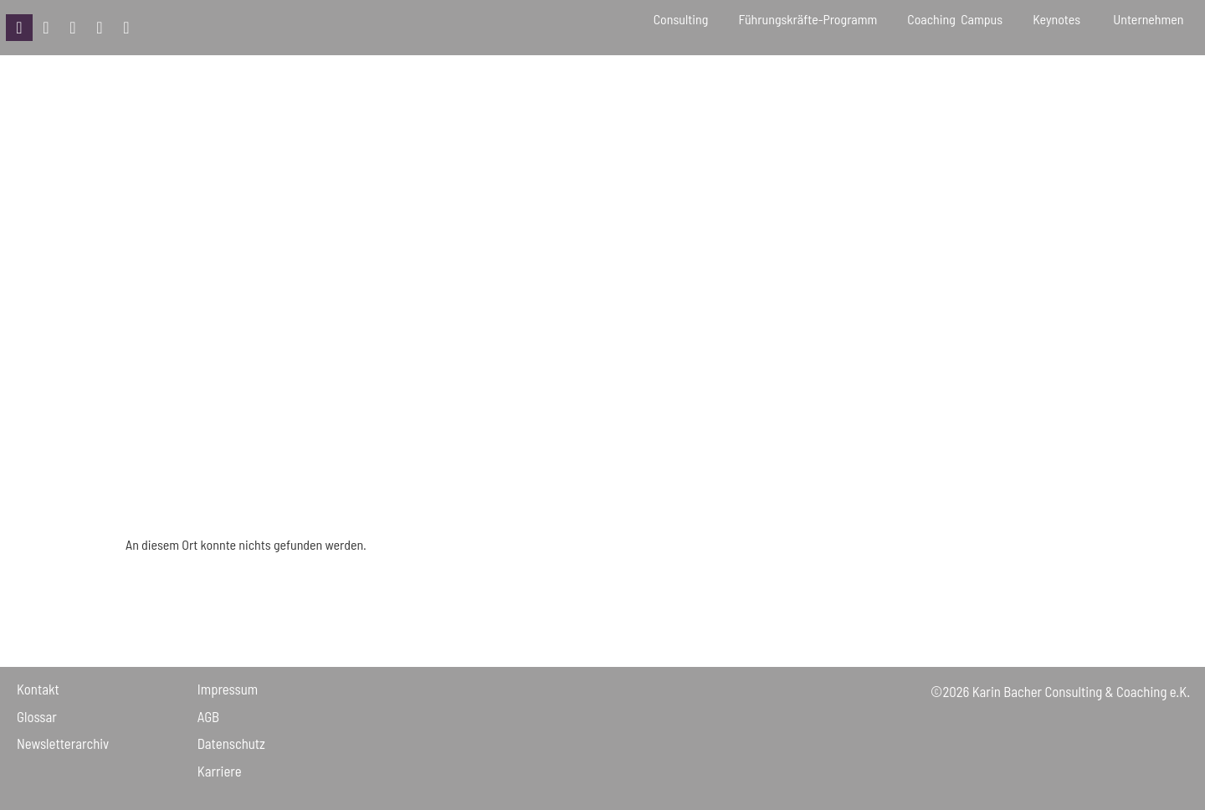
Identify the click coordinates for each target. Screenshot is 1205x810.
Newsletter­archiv (63, 743)
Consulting (681, 19)
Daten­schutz (231, 743)
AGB (208, 716)
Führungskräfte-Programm (807, 19)
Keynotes (1058, 19)
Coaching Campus (954, 19)
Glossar (37, 716)
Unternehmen (1151, 19)
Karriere (219, 770)
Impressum (227, 688)
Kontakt (38, 688)
